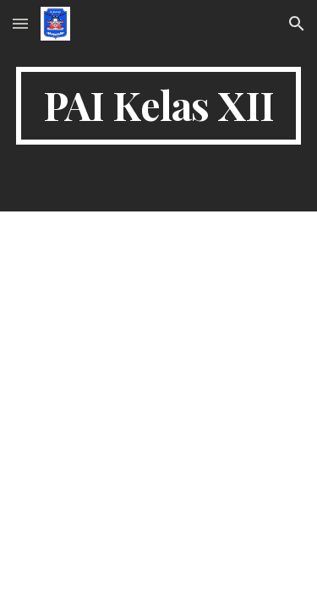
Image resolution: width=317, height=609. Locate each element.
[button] (20, 23)
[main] (159, 106)
